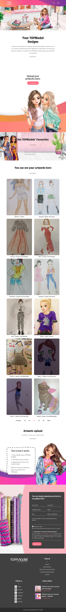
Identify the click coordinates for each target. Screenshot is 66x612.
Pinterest (18, 601)
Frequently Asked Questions (47, 572)
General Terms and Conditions (47, 569)
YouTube (18, 589)
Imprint (47, 564)
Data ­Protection (47, 567)
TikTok (18, 586)
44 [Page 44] (34, 420)
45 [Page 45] (39, 420)
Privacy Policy (43, 533)
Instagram (19, 592)
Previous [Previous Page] (17, 420)
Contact (47, 574)
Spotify (18, 598)
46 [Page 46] (43, 420)
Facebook (19, 595)
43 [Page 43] (29, 420)
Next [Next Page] (49, 420)
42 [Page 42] (24, 420)
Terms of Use (50, 533)
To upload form (33, 83)
